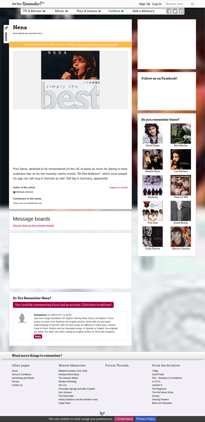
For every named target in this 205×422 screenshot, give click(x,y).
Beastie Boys (152, 161)
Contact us (17, 385)
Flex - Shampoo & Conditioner (167, 378)
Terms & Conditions (21, 374)
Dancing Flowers (160, 399)
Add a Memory (143, 11)
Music (61, 11)
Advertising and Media (23, 378)
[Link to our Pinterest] (181, 11)
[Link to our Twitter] (175, 11)
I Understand (124, 419)
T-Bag (155, 371)
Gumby (155, 396)
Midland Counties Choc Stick (73, 371)
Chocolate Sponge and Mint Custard (77, 389)
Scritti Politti (158, 374)
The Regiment (159, 389)
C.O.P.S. (156, 381)
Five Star (152, 212)
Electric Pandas (180, 238)
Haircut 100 (180, 187)
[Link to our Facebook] (168, 11)
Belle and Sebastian (162, 403)
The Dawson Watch (68, 378)
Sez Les (63, 385)
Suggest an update (118, 187)
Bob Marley (180, 135)
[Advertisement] (70, 138)
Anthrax (152, 187)
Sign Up (144, 4)
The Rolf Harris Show (162, 392)
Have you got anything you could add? (97, 44)
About (15, 371)
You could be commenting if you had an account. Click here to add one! (63, 305)
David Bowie (180, 212)
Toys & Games (89, 11)
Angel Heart (64, 403)
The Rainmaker (66, 396)
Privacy (15, 381)
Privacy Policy (145, 419)
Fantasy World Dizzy (69, 374)
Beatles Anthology (68, 381)
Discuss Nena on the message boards (33, 225)
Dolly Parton (152, 238)
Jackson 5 (157, 385)
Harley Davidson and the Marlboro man (78, 399)
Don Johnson (65, 392)
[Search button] (192, 4)
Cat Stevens (180, 161)
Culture (116, 11)
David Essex (152, 135)
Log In (157, 4)
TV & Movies (34, 11)
